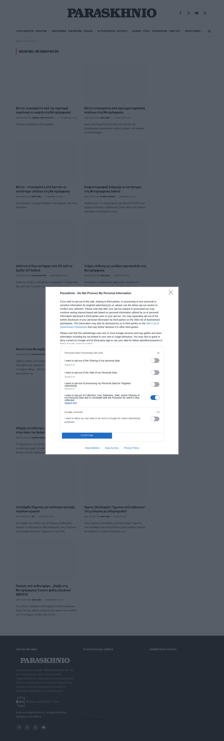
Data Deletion (92, 448)
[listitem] (112, 353)
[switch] (154, 360)
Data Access (112, 448)
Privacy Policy (131, 448)
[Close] (172, 293)
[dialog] (112, 371)
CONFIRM (86, 435)
